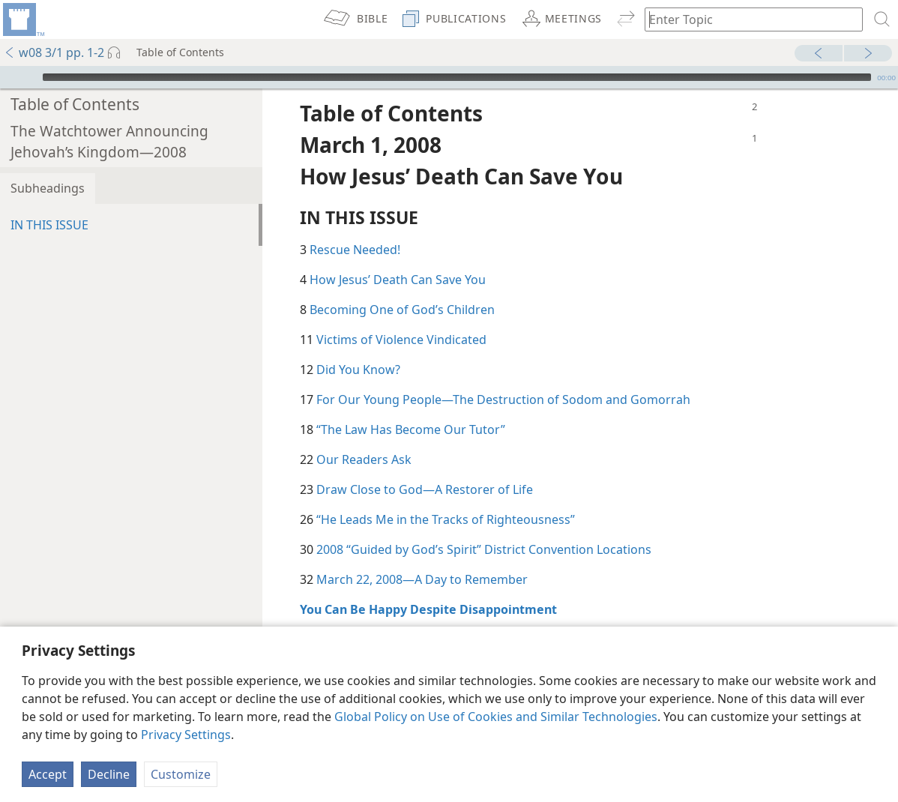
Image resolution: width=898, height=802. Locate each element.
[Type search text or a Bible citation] (746, 19)
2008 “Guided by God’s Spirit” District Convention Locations (483, 527)
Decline (109, 774)
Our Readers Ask (364, 437)
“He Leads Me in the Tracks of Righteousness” (445, 497)
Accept (47, 774)
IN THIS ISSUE (49, 202)
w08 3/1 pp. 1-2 (54, 52)
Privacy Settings (186, 734)
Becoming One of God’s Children (402, 287)
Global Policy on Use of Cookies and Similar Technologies (495, 716)
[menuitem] (22, 19)
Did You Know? (358, 347)
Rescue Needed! (355, 227)
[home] (22, 19)
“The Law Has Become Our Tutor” (410, 407)
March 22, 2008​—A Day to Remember (422, 557)
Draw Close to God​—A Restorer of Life (424, 467)
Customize (181, 774)
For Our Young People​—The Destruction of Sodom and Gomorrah (503, 377)
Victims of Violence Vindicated (401, 317)
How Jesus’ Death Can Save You (398, 257)
